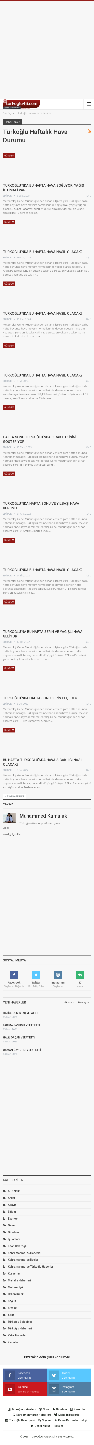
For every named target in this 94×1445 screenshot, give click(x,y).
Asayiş (12, 1204)
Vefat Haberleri (17, 1335)
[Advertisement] (47, 50)
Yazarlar (13, 1342)
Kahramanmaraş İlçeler (23, 1259)
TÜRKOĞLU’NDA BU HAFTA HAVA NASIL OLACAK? (43, 252)
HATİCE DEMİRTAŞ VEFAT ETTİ (21, 1013)
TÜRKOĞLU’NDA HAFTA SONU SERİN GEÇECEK (40, 698)
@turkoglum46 (58, 1357)
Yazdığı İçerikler (12, 834)
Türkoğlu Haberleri (20, 1328)
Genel (11, 1225)
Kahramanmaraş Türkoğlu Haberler (30, 1266)
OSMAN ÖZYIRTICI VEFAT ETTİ (22, 1050)
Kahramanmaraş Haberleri (25, 1253)
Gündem (9, 155)
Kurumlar (14, 1273)
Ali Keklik (14, 1191)
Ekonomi (13, 1218)
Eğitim (12, 1211)
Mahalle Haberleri (19, 1280)
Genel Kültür (40, 1425)
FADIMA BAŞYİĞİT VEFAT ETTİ (21, 1025)
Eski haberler (14, 796)
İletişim (58, 1425)
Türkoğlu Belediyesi (20, 1321)
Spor (11, 1314)
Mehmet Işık (15, 1287)
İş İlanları (14, 1239)
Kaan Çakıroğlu (17, 1246)
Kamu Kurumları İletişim (72, 1420)
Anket (11, 1197)
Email (6, 827)
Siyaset (12, 1307)
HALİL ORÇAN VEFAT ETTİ (19, 1037)
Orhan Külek (15, 1294)
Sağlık (12, 1301)
